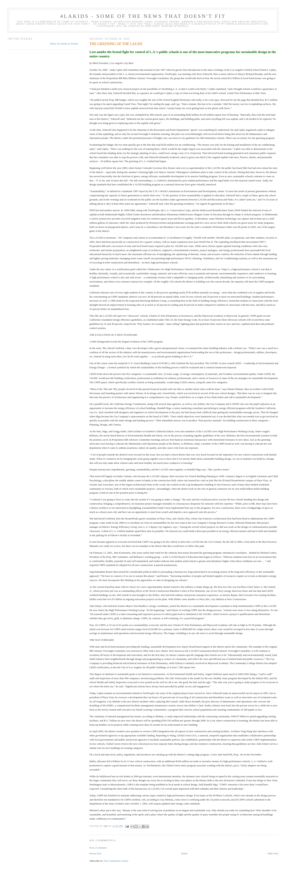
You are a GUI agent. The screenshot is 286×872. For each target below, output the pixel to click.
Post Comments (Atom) (116, 860)
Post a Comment (97, 847)
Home (184, 853)
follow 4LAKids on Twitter (64, 43)
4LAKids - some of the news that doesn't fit (143, 16)
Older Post (272, 853)
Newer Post (95, 853)
